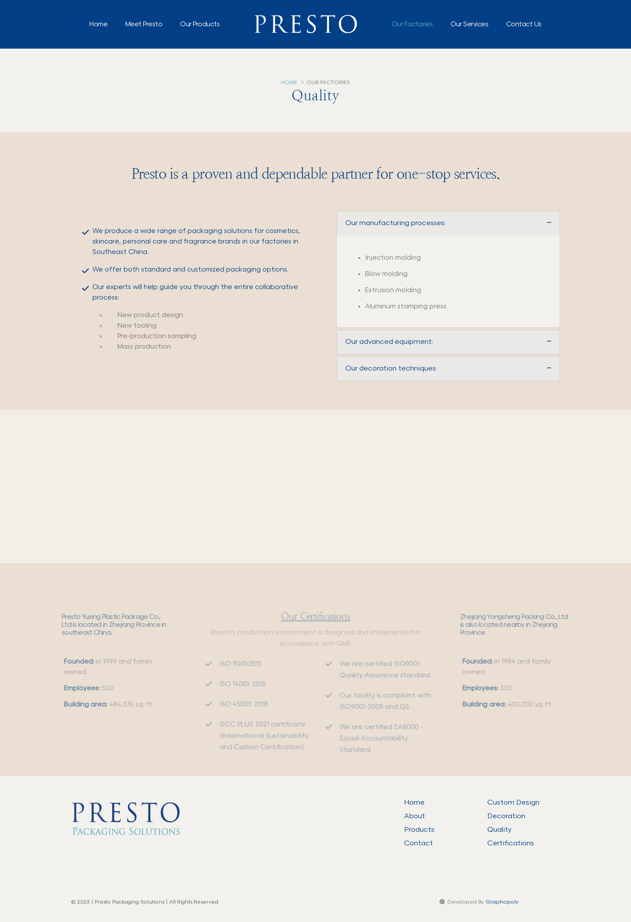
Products (419, 829)
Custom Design (513, 802)
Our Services (469, 24)
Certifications (510, 843)
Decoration (506, 816)
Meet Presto (144, 24)
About (414, 816)
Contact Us (524, 24)
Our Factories (412, 24)
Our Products (200, 24)
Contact (418, 843)
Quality (499, 829)
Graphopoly (502, 902)
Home (98, 24)
